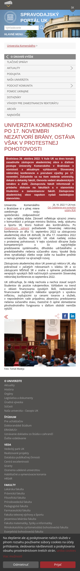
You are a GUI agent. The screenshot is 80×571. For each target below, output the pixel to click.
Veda (7, 444)
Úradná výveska (13, 402)
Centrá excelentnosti (16, 461)
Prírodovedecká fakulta (18, 502)
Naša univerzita (18, 79)
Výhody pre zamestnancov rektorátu (32, 103)
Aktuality (13, 68)
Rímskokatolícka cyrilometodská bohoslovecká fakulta (36, 527)
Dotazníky (14, 97)
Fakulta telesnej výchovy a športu (24, 514)
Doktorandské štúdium (18, 425)
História (9, 389)
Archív (11, 109)
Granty (8, 466)
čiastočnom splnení (16, 228)
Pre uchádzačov (13, 421)
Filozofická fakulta (15, 497)
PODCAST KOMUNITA (20, 85)
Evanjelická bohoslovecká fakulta (23, 531)
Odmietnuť (20, 565)
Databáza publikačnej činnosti (22, 457)
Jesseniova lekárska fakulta (20, 519)
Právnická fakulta (14, 493)
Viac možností (12, 556)
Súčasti (8, 406)
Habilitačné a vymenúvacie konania (25, 474)
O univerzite (13, 381)
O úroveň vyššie (22, 57)
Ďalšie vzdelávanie (15, 438)
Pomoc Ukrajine (18, 91)
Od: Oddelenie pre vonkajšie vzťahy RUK (62, 209)
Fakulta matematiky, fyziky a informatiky (28, 523)
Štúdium (10, 417)
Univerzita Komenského (21, 46)
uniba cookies (66, 551)
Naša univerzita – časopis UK (21, 410)
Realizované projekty (16, 453)
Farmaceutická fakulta (17, 510)
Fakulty (10, 485)
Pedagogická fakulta (16, 506)
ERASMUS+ (10, 430)
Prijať (57, 565)
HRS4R (8, 478)
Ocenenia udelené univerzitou (22, 470)
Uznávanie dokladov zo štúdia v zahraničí (28, 434)
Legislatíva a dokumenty (18, 398)
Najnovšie (13, 115)
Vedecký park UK (14, 449)
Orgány (8, 394)
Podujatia (13, 74)
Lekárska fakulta (14, 489)
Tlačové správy (17, 62)
